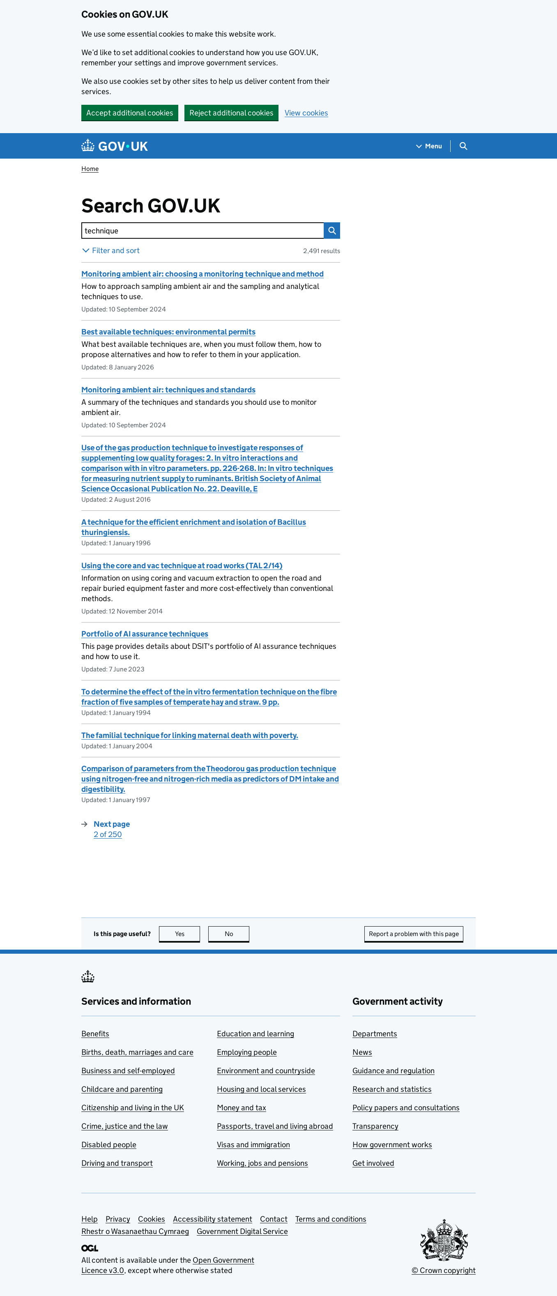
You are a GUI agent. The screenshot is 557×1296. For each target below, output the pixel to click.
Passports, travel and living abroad (275, 1126)
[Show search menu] (463, 146)
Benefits (95, 1033)
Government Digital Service (242, 1231)
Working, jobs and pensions (262, 1163)
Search (330, 230)
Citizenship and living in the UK (132, 1107)
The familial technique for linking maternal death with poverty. (189, 735)
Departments (374, 1033)
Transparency (375, 1126)
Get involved (373, 1163)
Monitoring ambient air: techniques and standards (168, 389)
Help (89, 1219)
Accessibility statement (212, 1219)
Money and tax (241, 1107)
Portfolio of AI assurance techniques (144, 634)
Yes (187, 934)
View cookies (306, 113)
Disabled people (108, 1144)
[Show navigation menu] (429, 146)
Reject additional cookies (231, 113)
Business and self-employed (128, 1070)
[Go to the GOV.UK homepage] (114, 146)
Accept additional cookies (129, 113)
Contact (274, 1219)
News (362, 1052)
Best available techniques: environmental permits (168, 332)
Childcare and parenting (122, 1089)
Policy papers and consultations (406, 1107)
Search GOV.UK (177, 206)
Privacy (118, 1219)
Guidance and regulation (393, 1070)
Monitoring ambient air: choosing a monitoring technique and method (202, 274)
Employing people (247, 1052)
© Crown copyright (444, 1270)
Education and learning (255, 1033)
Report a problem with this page (414, 934)
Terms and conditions (330, 1219)
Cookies (151, 1219)
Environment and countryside (266, 1070)
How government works (392, 1144)
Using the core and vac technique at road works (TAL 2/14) (182, 565)
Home (90, 169)
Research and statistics (392, 1089)
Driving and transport (117, 1163)
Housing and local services (261, 1089)
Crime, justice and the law (124, 1126)
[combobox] (202, 230)
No (237, 934)
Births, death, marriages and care (137, 1052)
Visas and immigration (253, 1144)
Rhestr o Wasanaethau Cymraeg (135, 1231)
